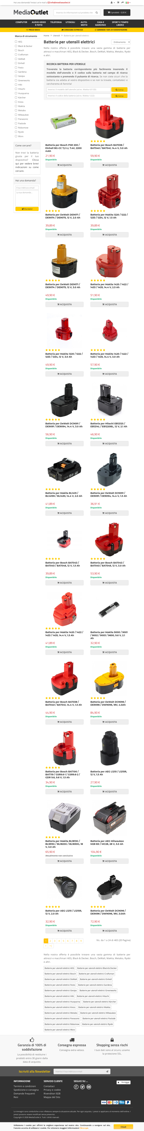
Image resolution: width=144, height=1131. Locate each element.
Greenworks (22, 80)
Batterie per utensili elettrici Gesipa (61, 990)
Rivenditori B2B (52, 1093)
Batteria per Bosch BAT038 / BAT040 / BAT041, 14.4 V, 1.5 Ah (63, 703)
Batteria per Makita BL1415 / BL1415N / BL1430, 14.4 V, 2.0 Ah (63, 494)
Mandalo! (27, 209)
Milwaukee (22, 114)
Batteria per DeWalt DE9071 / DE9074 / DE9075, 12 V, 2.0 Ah (62, 216)
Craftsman (21, 54)
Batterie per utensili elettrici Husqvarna (62, 1001)
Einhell (20, 63)
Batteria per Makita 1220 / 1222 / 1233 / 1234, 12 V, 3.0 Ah (64, 355)
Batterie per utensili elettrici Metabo (61, 1013)
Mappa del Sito (52, 1097)
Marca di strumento (26, 36)
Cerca (119, 89)
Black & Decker (23, 46)
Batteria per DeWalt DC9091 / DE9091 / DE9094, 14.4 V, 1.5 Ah (108, 494)
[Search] (96, 12)
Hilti (18, 84)
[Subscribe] (107, 1071)
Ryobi (19, 131)
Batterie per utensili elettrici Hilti (59, 996)
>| (51, 945)
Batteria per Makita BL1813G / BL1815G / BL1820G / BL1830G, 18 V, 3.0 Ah (64, 844)
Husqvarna (22, 93)
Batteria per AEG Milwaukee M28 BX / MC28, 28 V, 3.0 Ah (107, 842)
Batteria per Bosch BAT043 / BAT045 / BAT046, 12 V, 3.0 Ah (107, 564)
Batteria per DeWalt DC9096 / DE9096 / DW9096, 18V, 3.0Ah (108, 912)
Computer (21, 22)
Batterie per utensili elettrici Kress (60, 1007)
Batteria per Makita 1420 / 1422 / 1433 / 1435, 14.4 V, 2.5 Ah (109, 286)
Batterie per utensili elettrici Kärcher (99, 1001)
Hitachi (20, 88)
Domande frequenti (24, 1093)
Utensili (70, 22)
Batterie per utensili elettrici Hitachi (93, 996)
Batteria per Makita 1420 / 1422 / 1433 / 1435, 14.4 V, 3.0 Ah (109, 355)
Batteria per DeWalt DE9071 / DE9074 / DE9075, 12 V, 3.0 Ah (62, 286)
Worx (19, 136)
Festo (19, 67)
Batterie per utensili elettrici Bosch (60, 973)
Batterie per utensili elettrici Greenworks (98, 990)
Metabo (20, 110)
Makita (20, 106)
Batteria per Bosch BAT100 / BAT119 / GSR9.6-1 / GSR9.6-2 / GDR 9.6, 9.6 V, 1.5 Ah (62, 774)
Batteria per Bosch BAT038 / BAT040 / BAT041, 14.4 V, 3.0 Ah (108, 146)
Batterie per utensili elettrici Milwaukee (98, 1013)
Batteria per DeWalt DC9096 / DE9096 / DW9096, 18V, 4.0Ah (108, 703)
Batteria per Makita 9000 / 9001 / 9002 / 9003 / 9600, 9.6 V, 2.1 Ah (109, 635)
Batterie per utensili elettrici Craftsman (96, 973)
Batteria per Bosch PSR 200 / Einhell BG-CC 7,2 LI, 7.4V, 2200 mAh (63, 148)
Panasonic (21, 119)
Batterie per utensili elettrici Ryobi (97, 1024)
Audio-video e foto (39, 23)
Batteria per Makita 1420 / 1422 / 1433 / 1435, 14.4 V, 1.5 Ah (64, 634)
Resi (16, 1097)
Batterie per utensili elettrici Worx (60, 1029)
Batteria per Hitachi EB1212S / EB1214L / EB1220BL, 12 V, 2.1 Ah (108, 425)
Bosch (19, 50)
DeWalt (20, 58)
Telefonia (56, 22)
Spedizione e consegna (26, 1089)
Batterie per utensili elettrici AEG (59, 968)
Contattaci (49, 1086)
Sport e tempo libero (120, 23)
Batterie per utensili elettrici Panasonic (62, 1018)
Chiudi (123, 1127)
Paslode (20, 123)
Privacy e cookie (52, 1089)
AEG (18, 41)
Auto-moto (84, 23)
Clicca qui (84, 1128)
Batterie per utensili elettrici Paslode (99, 1018)
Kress (19, 101)
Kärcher (20, 97)
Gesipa (20, 76)
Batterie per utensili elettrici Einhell (96, 979)
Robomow (21, 127)
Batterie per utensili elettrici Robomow (62, 1024)
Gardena (20, 71)
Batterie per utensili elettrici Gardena (95, 985)
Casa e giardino (100, 23)
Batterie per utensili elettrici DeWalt (61, 979)
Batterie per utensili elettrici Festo (60, 985)
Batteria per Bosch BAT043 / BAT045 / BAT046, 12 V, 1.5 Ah (62, 564)
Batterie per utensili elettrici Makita (94, 1007)
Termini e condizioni (25, 1086)
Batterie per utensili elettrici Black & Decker (97, 968)
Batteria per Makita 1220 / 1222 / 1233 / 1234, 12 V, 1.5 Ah (109, 216)
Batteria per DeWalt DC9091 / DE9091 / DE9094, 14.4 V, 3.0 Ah (64, 425)
